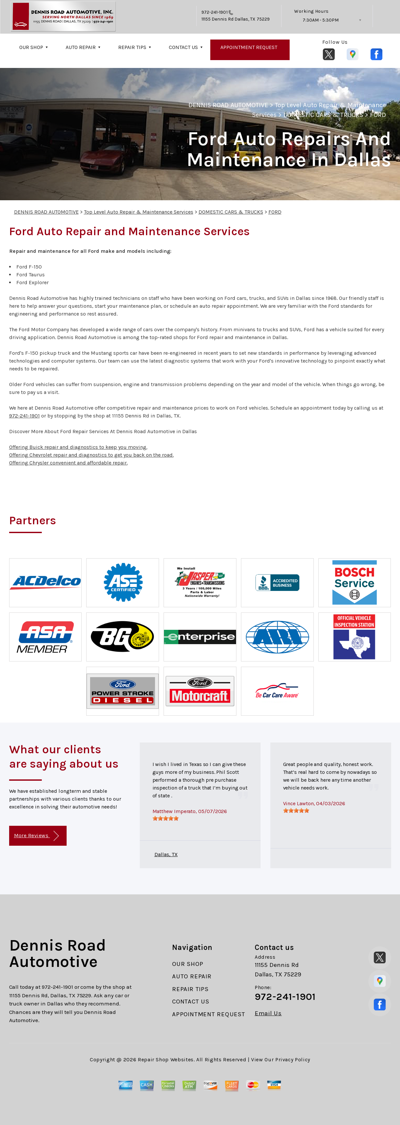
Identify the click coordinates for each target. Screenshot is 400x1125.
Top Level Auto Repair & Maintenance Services (138, 212)
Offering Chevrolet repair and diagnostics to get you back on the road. (91, 455)
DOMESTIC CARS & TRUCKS (323, 115)
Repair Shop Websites (166, 1059)
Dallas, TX (166, 854)
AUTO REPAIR (81, 47)
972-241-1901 (214, 12)
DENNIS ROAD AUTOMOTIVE (228, 105)
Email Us (268, 1013)
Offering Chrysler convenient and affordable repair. (68, 463)
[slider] (165, 818)
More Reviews (36, 836)
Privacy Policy (292, 1059)
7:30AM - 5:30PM (321, 20)
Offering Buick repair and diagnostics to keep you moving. (78, 447)
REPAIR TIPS (132, 47)
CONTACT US (183, 47)
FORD (378, 115)
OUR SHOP (31, 47)
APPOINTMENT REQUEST (248, 47)
